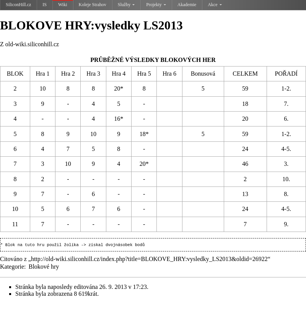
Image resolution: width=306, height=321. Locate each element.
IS (44, 4)
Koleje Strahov (92, 4)
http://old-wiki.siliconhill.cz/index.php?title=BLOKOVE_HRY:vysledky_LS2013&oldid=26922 (149, 259)
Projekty (156, 4)
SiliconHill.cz (18, 4)
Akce (214, 4)
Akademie (186, 4)
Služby (126, 4)
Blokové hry (44, 267)
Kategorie (12, 267)
